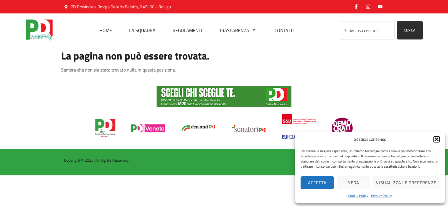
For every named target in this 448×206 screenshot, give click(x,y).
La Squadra (142, 30)
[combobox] (367, 30)
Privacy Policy (381, 195)
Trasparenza (238, 30)
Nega (353, 182)
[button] (436, 139)
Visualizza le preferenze (406, 182)
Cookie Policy (358, 195)
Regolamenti (187, 30)
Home (105, 30)
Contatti (284, 30)
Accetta (317, 182)
